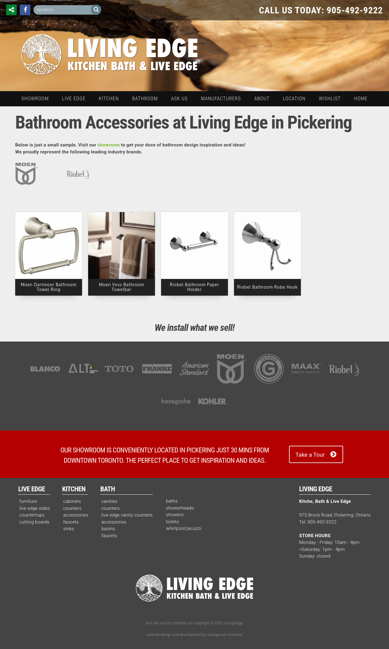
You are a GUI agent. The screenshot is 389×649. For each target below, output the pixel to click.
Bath (107, 489)
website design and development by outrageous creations (195, 635)
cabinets (72, 501)
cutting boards (34, 522)
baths (172, 501)
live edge (73, 98)
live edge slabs (34, 508)
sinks (68, 528)
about (262, 98)
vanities (110, 501)
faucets (71, 522)
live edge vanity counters (127, 515)
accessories (75, 515)
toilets (172, 521)
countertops (32, 515)
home (360, 98)
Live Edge (31, 489)
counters (72, 508)
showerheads (180, 508)
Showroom (35, 98)
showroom (109, 145)
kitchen (109, 98)
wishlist (330, 98)
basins (108, 528)
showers (175, 514)
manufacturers (221, 98)
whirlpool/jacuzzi (183, 528)
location (294, 98)
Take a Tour (310, 455)
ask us (179, 98)
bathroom (145, 98)
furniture (28, 501)
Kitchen (73, 489)
